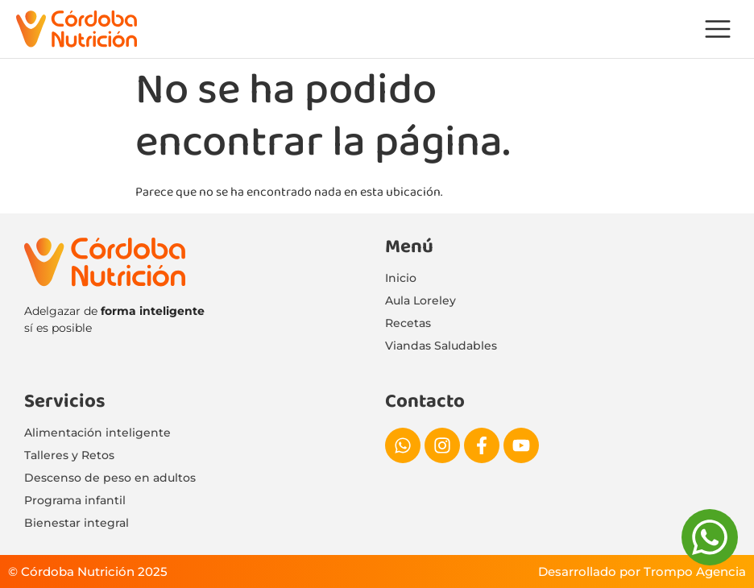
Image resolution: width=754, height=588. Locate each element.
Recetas (408, 323)
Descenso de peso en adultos (110, 477)
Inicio (400, 278)
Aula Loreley (420, 300)
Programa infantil (75, 500)
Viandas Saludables (441, 345)
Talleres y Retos (69, 455)
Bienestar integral (76, 523)
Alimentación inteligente (97, 432)
